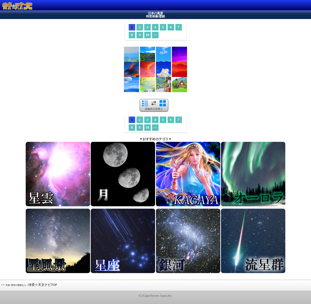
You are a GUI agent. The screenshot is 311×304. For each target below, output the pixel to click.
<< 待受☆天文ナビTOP (29, 284)
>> (155, 35)
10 (147, 35)
